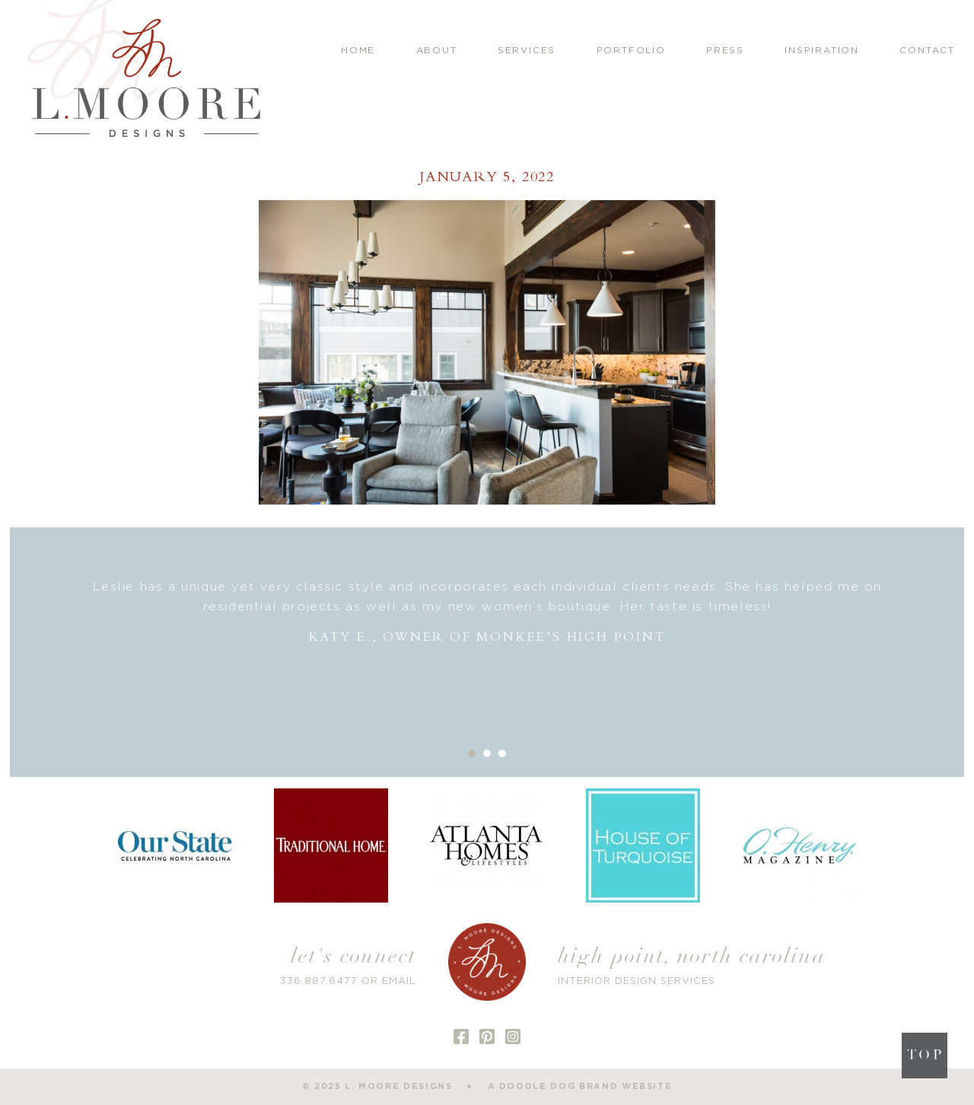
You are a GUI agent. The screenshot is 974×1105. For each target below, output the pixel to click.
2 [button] (487, 753)
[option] (487, 612)
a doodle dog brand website (580, 1086)
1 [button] (472, 753)
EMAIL (399, 981)
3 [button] (502, 753)
